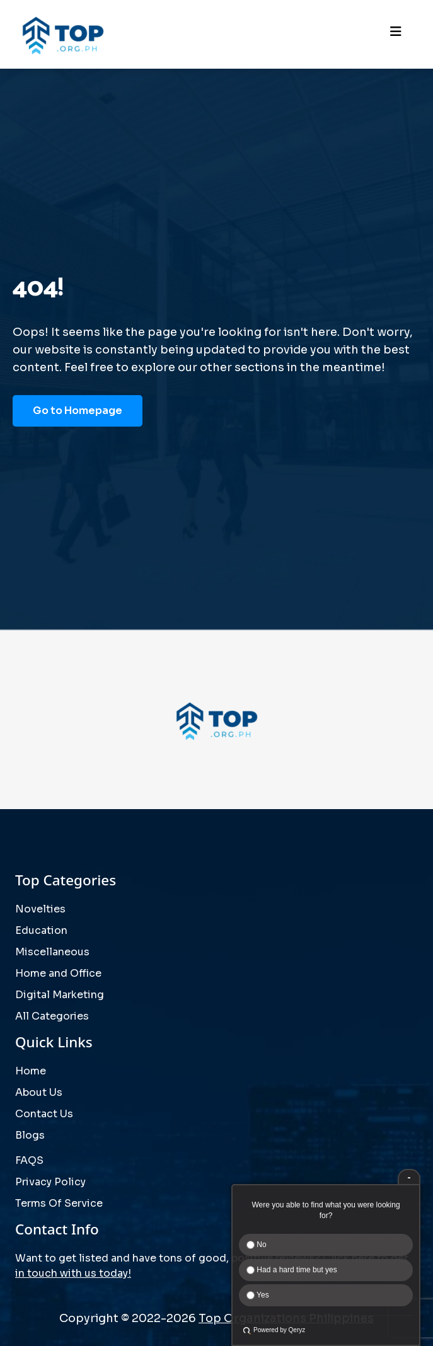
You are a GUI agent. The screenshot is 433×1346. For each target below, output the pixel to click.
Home (30, 1071)
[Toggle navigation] (396, 35)
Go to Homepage (77, 410)
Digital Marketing (59, 994)
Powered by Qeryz (279, 1329)
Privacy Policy (50, 1181)
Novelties (40, 909)
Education (41, 930)
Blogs (30, 1135)
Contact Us (44, 1113)
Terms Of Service (59, 1203)
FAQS (29, 1160)
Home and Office (58, 973)
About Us (38, 1092)
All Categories (52, 1016)
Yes (257, 1295)
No (256, 1244)
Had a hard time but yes (291, 1269)
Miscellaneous (52, 951)
